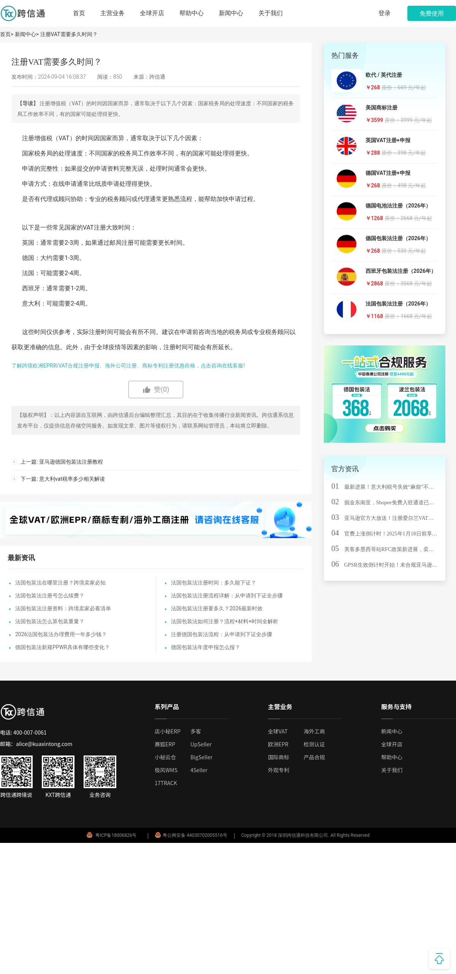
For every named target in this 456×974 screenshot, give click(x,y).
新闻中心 (231, 13)
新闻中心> (27, 34)
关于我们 (270, 13)
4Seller (198, 770)
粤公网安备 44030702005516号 (191, 835)
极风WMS (166, 770)
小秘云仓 (165, 757)
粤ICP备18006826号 (116, 835)
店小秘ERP (167, 731)
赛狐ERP (165, 744)
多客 (195, 731)
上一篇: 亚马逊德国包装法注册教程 (62, 462)
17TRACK (166, 783)
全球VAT (278, 731)
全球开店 (152, 13)
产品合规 (314, 757)
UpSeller (201, 744)
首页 (79, 13)
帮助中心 (191, 13)
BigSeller (201, 757)
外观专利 (278, 770)
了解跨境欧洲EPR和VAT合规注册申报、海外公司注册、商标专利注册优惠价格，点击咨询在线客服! (128, 366)
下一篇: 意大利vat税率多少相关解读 (63, 479)
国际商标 (278, 757)
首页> (7, 34)
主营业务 (112, 13)
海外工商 (314, 731)
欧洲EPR (278, 744)
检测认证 (314, 744)
